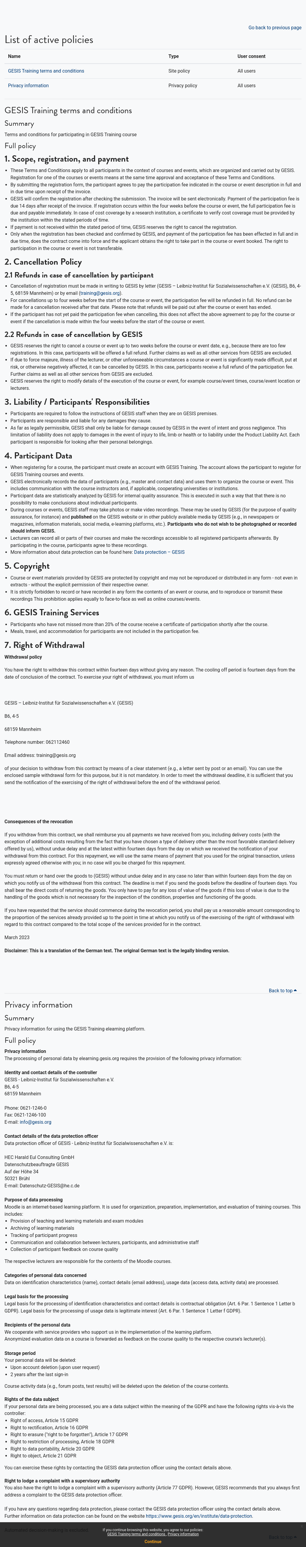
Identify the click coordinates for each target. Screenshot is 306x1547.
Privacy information (183, 1534)
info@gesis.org (35, 1122)
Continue (153, 1541)
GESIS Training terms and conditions (136, 1534)
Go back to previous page (275, 27)
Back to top (284, 990)
